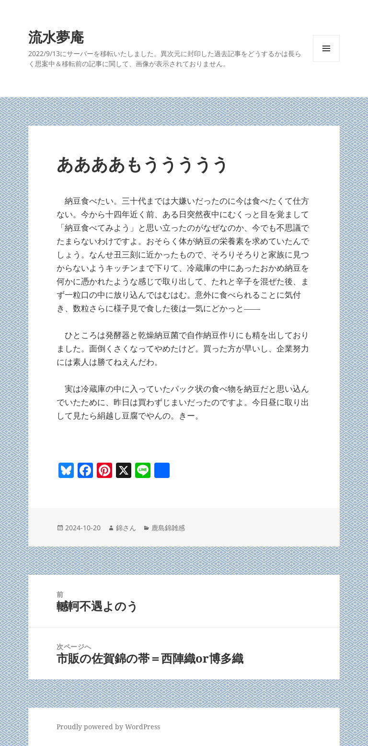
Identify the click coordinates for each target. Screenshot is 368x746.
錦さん (126, 527)
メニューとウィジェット (326, 61)
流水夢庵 (56, 36)
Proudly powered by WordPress (108, 726)
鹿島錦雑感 (168, 527)
